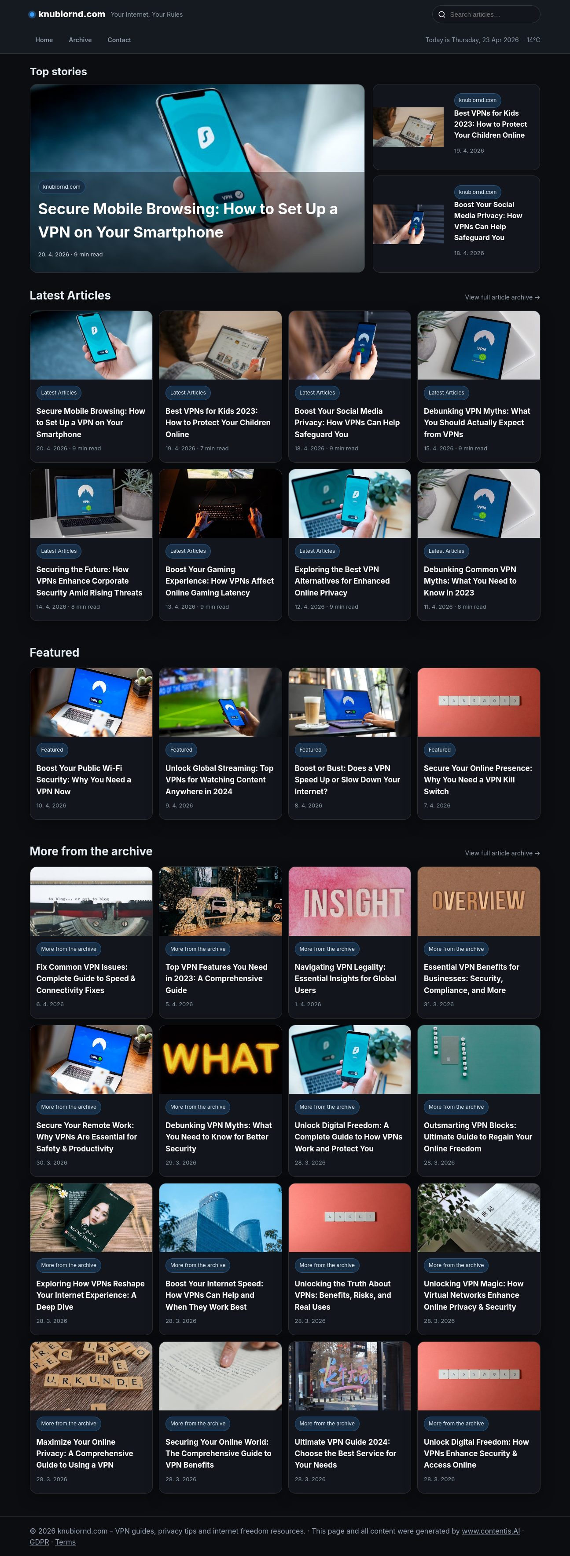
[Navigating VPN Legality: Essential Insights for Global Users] (350, 942)
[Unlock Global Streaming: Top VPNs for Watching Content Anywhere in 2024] (220, 743)
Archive (80, 40)
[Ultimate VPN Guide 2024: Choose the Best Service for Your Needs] (350, 1417)
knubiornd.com (72, 14)
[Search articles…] (492, 14)
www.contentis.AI (491, 1531)
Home (44, 40)
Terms (65, 1542)
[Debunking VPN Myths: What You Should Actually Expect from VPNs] (479, 386)
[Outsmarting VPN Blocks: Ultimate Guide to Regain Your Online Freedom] (479, 1100)
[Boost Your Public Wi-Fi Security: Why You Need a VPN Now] (91, 743)
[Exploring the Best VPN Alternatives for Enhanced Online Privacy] (350, 545)
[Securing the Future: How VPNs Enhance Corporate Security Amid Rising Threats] (91, 545)
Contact (119, 40)
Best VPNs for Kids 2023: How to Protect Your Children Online (490, 124)
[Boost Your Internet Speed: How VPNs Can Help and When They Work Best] (220, 1259)
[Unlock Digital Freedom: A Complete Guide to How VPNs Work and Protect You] (350, 1100)
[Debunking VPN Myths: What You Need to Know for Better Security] (220, 1100)
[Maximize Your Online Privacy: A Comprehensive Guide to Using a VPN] (91, 1417)
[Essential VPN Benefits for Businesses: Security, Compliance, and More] (479, 942)
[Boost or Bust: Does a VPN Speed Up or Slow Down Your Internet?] (350, 743)
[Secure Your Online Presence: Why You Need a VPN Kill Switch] (479, 743)
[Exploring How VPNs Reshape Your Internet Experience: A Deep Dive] (91, 1259)
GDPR (39, 1542)
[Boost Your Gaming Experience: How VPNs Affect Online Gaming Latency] (220, 545)
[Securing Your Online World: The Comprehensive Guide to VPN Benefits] (220, 1417)
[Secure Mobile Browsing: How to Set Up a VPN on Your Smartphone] (91, 386)
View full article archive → (503, 297)
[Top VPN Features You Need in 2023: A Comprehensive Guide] (220, 942)
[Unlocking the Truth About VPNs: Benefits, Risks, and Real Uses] (350, 1259)
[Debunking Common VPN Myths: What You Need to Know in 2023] (479, 545)
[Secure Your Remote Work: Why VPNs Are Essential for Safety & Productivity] (91, 1100)
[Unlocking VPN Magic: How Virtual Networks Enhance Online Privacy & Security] (479, 1259)
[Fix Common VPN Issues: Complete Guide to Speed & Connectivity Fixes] (91, 942)
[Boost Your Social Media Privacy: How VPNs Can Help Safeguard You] (350, 386)
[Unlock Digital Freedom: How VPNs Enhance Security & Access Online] (479, 1417)
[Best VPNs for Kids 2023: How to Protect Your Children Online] (220, 386)
